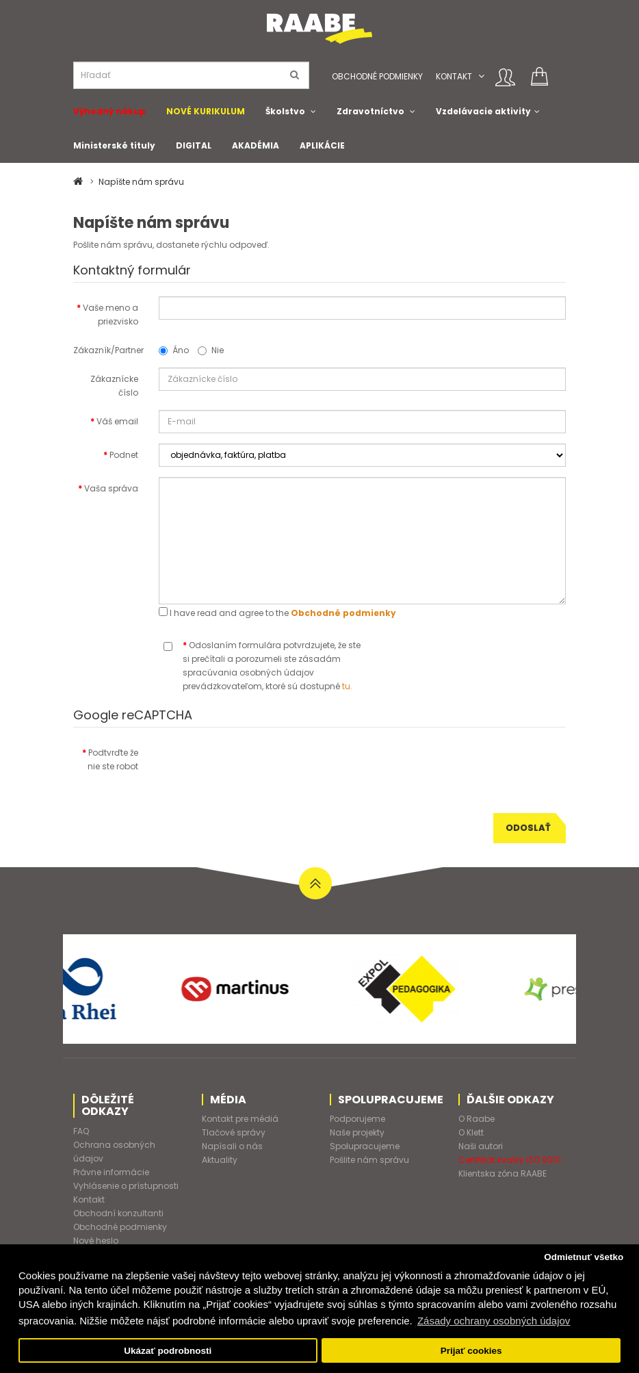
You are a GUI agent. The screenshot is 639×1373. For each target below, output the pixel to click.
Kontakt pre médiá (240, 1119)
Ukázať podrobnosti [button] (167, 1351)
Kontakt (454, 76)
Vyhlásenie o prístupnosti (126, 1186)
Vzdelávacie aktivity (483, 111)
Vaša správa (111, 488)
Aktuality (219, 1160)
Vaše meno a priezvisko (110, 314)
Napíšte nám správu (141, 182)
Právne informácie (111, 1172)
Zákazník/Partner (108, 350)
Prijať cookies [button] (471, 1351)
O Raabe (476, 1119)
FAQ (81, 1131)
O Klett (471, 1132)
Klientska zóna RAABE (502, 1173)
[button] (481, 76)
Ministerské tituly (114, 145)
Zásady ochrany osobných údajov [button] (493, 1320)
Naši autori (480, 1146)
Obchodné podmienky (377, 76)
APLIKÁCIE (322, 145)
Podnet (123, 455)
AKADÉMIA (255, 145)
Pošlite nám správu (369, 1160)
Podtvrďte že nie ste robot (113, 759)
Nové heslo (95, 1240)
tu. (347, 686)
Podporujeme (357, 1119)
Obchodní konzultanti (118, 1213)
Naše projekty (357, 1132)
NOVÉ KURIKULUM (205, 111)
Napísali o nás (232, 1146)
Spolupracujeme (365, 1146)
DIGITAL (193, 145)
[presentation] (263, 768)
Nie (211, 350)
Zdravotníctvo (370, 111)
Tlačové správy (233, 1132)
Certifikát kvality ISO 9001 (509, 1160)
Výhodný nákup (109, 111)
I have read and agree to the (277, 613)
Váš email (117, 421)
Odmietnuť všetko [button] (583, 1257)
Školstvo (285, 111)
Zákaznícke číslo (114, 385)
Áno (174, 350)
